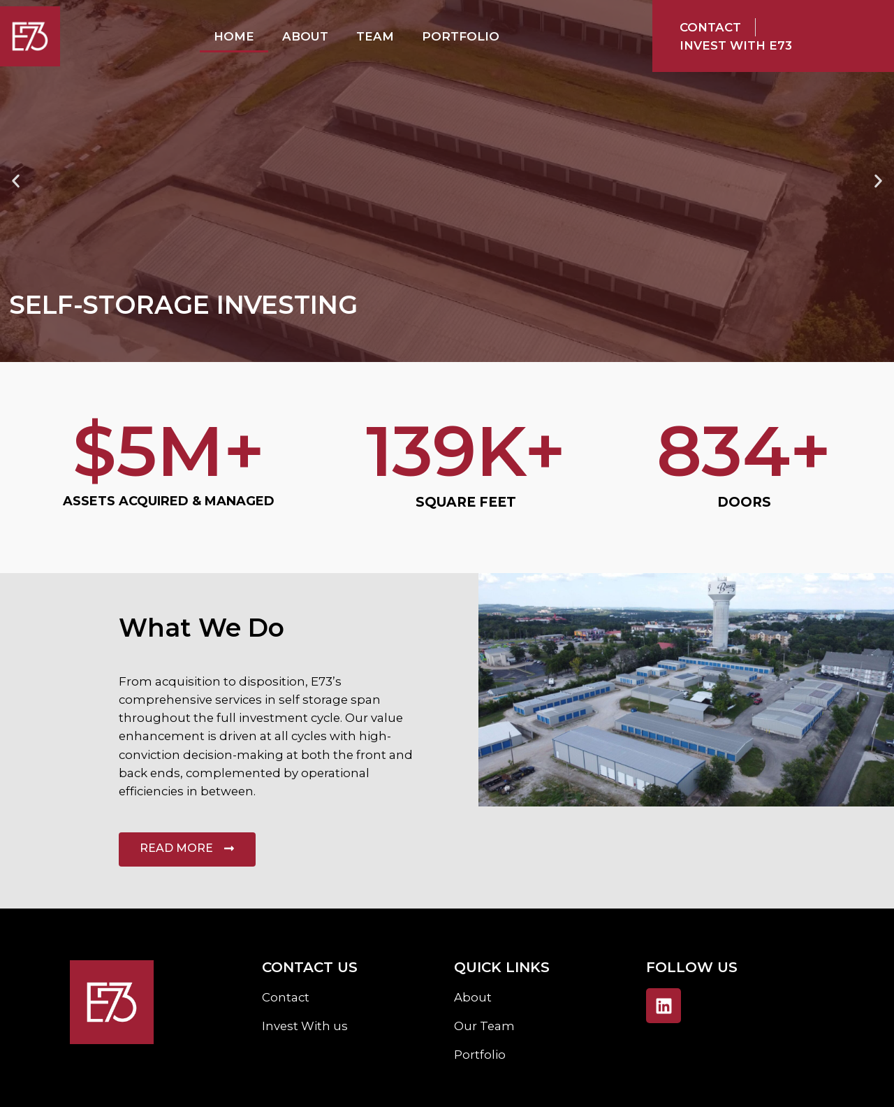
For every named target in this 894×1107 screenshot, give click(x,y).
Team (375, 36)
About (305, 36)
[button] (15, 181)
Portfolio (460, 36)
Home (234, 36)
